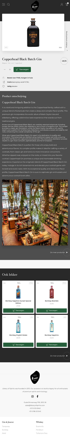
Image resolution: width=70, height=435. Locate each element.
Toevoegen (24, 69)
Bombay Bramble (51, 301)
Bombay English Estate (18, 335)
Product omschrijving (66, 39)
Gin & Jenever (8, 422)
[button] (18, 310)
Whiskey (39, 422)
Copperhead (18, 63)
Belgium (4, 63)
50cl (12, 63)
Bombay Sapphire (52, 335)
